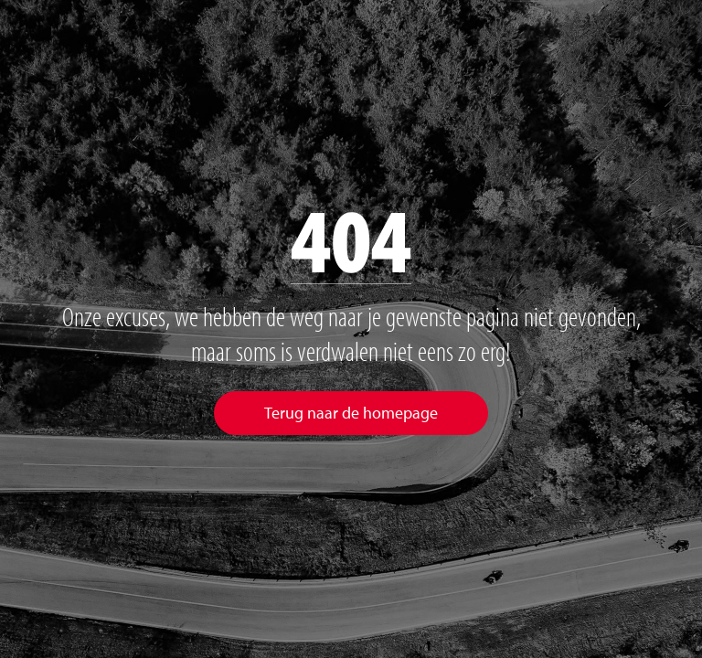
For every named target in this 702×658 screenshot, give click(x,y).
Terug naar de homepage (351, 412)
